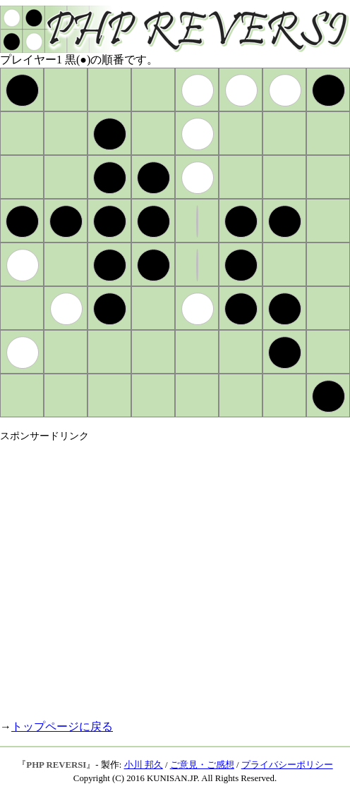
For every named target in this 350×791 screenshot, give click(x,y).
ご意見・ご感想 (202, 765)
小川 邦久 (143, 765)
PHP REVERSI (56, 765)
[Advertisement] (132, 575)
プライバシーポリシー (287, 765)
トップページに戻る (62, 726)
